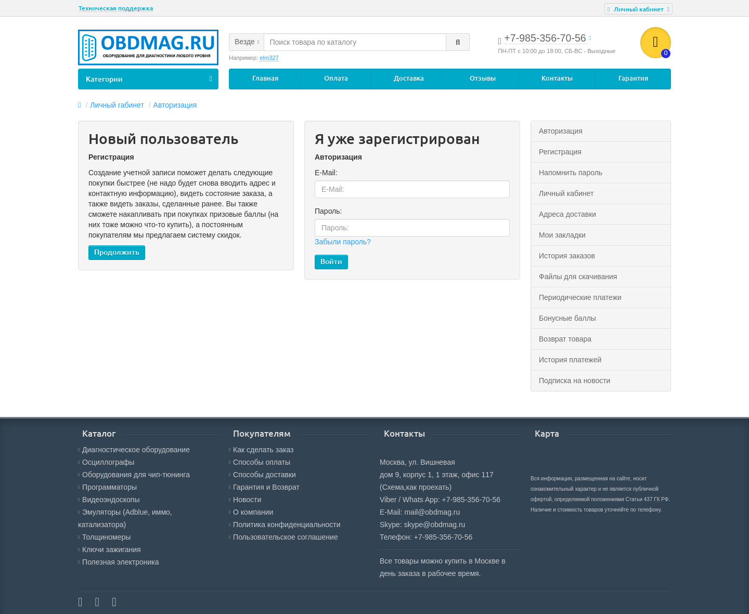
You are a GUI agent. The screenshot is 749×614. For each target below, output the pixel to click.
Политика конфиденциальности (285, 524)
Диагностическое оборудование (134, 450)
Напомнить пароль (570, 172)
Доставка (409, 78)
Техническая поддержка (116, 8)
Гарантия (633, 78)
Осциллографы (106, 462)
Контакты (557, 78)
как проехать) (429, 487)
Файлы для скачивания (578, 276)
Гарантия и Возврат (264, 487)
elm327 (269, 58)
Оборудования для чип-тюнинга (134, 475)
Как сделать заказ (261, 450)
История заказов (567, 256)
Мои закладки (562, 235)
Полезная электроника (118, 562)
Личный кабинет (566, 193)
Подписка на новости (574, 380)
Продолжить (116, 253)
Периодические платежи (580, 297)
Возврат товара (565, 339)
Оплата (336, 78)
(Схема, (393, 487)
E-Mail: (326, 173)
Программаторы (107, 487)
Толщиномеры (104, 537)
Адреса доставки (567, 214)
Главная (265, 78)
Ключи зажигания (109, 549)
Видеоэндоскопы (109, 499)
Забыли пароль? (343, 242)
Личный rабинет (117, 105)
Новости (245, 499)
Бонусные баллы (567, 318)
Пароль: (328, 211)
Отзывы (483, 78)
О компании (251, 512)
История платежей (570, 360)
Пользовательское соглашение (283, 537)
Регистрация (560, 152)
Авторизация (175, 105)
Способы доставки (262, 475)
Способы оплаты (259, 462)
